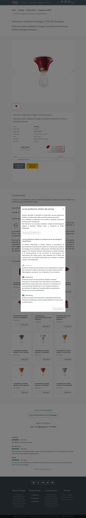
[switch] (23, 277)
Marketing (29, 295)
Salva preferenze (58, 309)
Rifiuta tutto (35, 233)
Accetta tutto (26, 233)
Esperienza (29, 277)
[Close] (63, 209)
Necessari (29, 265)
